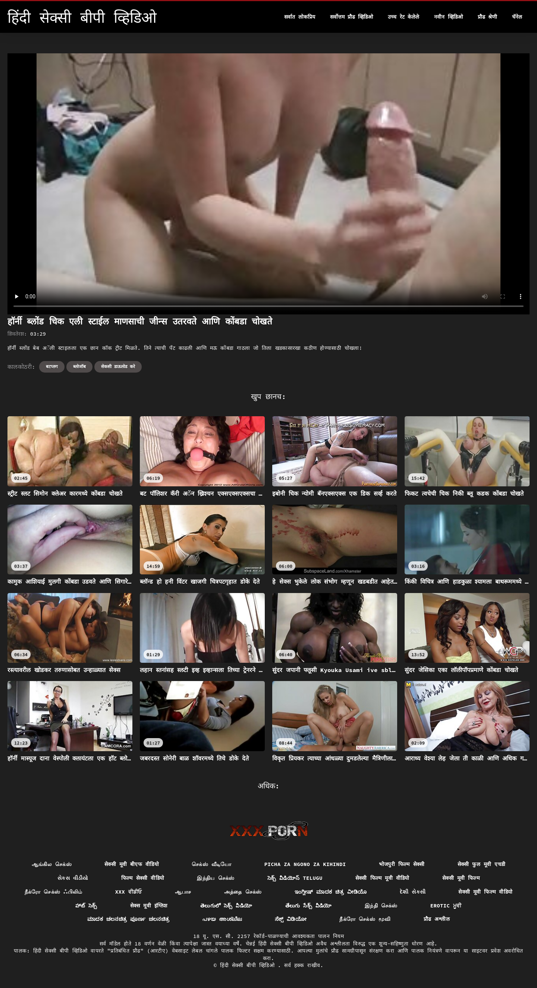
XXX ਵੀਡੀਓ (128, 891)
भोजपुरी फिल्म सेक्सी (402, 864)
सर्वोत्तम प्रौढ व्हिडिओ (351, 16)
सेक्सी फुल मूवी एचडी (482, 864)
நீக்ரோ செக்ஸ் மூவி (364, 919)
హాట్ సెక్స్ (86, 905)
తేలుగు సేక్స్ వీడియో (308, 905)
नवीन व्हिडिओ (448, 16)
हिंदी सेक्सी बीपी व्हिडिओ (249, 965)
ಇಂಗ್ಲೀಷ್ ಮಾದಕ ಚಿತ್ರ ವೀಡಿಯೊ (331, 891)
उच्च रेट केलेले (403, 16)
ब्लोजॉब (79, 366)
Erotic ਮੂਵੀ (446, 905)
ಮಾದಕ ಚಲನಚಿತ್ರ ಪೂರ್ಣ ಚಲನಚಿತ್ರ (128, 919)
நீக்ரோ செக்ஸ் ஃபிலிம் (53, 891)
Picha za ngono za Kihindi (305, 864)
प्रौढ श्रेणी (487, 16)
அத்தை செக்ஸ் (243, 891)
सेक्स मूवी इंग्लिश (148, 905)
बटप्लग (52, 366)
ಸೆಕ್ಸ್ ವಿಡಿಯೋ (291, 919)
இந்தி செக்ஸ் (381, 905)
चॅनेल (517, 16)
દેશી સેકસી (413, 891)
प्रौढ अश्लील (437, 919)
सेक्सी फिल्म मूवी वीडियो (382, 878)
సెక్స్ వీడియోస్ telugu (295, 878)
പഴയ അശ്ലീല (222, 919)
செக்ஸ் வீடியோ (212, 864)
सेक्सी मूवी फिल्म (461, 878)
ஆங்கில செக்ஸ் (52, 864)
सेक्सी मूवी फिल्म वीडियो (485, 891)
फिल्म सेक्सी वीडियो (142, 878)
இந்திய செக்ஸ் (215, 878)
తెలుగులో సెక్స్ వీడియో (226, 905)
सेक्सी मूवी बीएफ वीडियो (131, 864)
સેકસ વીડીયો (72, 878)
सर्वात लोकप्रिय (299, 16)
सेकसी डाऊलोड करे (118, 366)
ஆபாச (183, 891)
